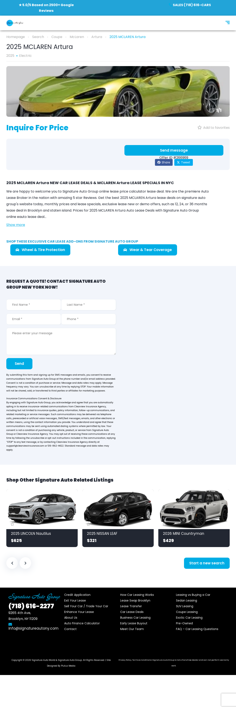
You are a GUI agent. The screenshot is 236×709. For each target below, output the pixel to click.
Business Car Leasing (135, 617)
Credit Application (77, 595)
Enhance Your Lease (79, 612)
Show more (15, 224)
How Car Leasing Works (137, 595)
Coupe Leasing (187, 612)
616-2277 (31, 606)
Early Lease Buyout (133, 623)
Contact (70, 629)
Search (38, 36)
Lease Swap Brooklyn (135, 600)
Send (19, 363)
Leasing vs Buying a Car (193, 595)
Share (163, 162)
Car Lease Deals (132, 612)
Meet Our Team (132, 629)
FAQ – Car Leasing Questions (197, 629)
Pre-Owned (184, 623)
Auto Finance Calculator (82, 623)
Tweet (183, 162)
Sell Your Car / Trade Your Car (86, 606)
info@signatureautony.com (33, 626)
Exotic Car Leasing (189, 617)
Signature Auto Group (70, 660)
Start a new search (206, 563)
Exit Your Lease (75, 600)
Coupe (56, 36)
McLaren (77, 36)
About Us (70, 617)
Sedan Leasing (186, 600)
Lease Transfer (131, 606)
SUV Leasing (184, 606)
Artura (96, 36)
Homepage (15, 36)
